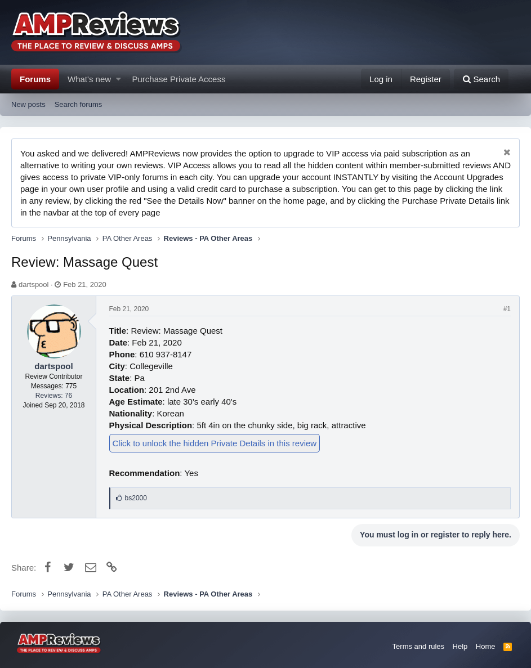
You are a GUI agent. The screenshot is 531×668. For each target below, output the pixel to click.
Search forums (78, 104)
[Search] (481, 79)
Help (460, 646)
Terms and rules (418, 646)
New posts (28, 104)
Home (486, 646)
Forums (35, 79)
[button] (118, 79)
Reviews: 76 (53, 396)
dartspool (33, 284)
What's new (89, 79)
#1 (507, 309)
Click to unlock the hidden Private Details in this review (215, 443)
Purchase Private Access (179, 79)
